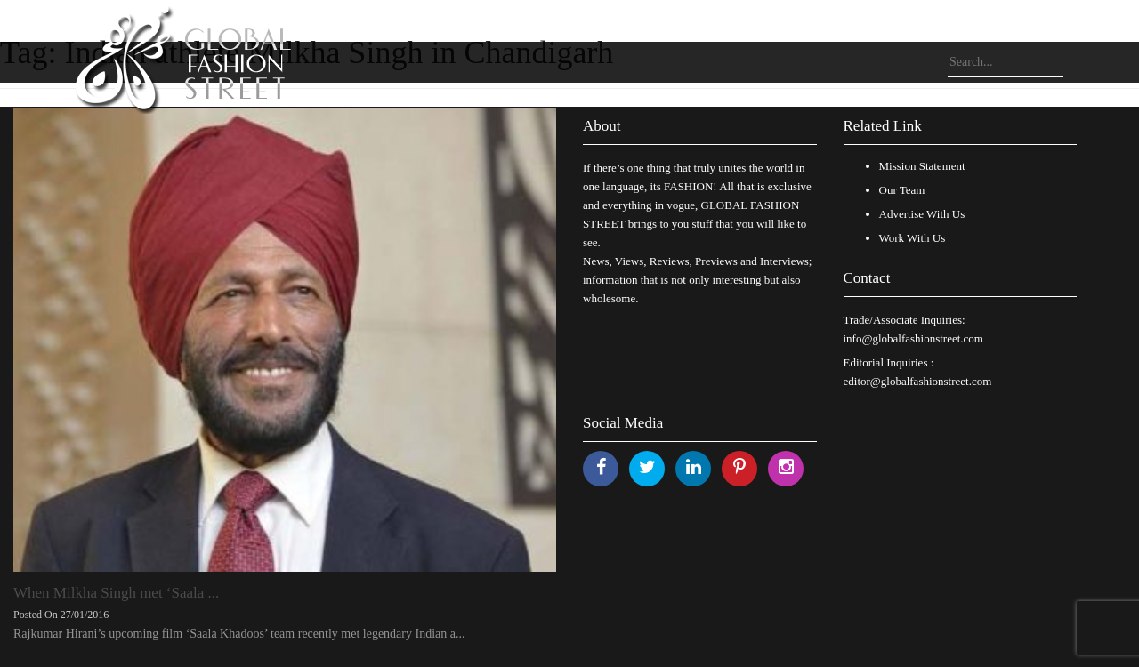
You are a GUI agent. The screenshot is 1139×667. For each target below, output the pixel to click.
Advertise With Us (922, 214)
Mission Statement (922, 166)
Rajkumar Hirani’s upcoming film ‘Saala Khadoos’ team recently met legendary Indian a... (238, 633)
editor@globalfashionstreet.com (918, 381)
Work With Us (912, 238)
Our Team (902, 190)
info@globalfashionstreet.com (913, 338)
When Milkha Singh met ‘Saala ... (116, 592)
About (602, 125)
